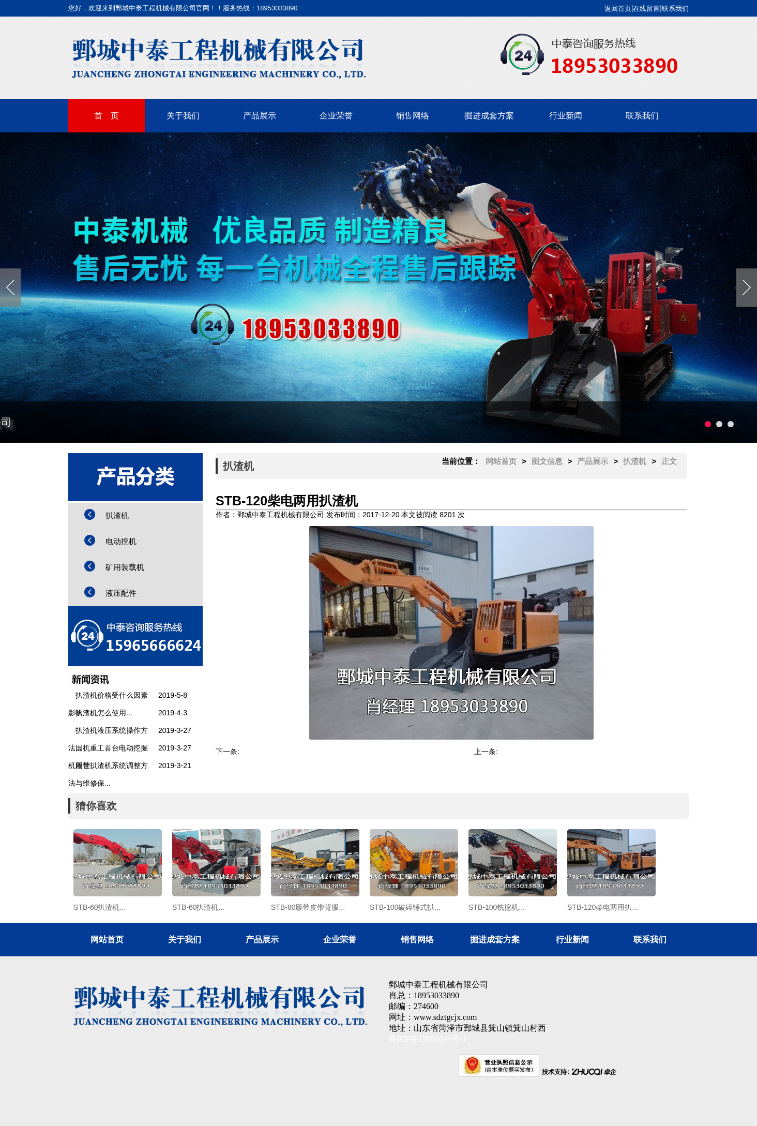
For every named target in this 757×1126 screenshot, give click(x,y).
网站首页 (501, 461)
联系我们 (675, 8)
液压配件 (121, 593)
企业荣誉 (336, 115)
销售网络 (412, 115)
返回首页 (617, 8)
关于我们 (183, 115)
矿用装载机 (124, 567)
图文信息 (547, 461)
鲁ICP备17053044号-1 (427, 1038)
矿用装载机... (519, 751)
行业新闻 (565, 115)
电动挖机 (121, 541)
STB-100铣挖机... (267, 751)
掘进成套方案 (489, 115)
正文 (669, 461)
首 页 (106, 115)
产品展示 (259, 115)
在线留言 (646, 8)
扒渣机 (117, 515)
